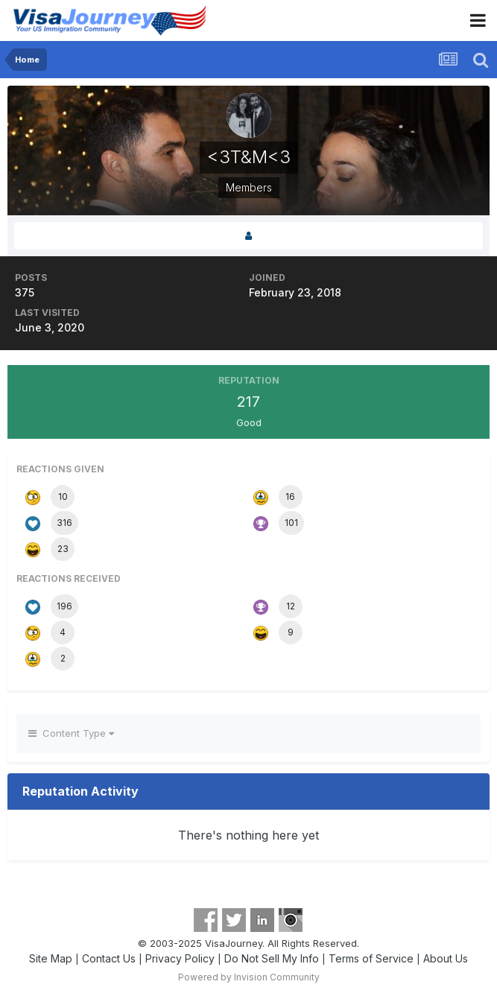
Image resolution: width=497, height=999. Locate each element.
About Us (445, 958)
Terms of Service (371, 958)
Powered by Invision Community (249, 977)
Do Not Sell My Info (271, 958)
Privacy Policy (180, 958)
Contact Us (109, 958)
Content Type (71, 733)
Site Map (50, 958)
